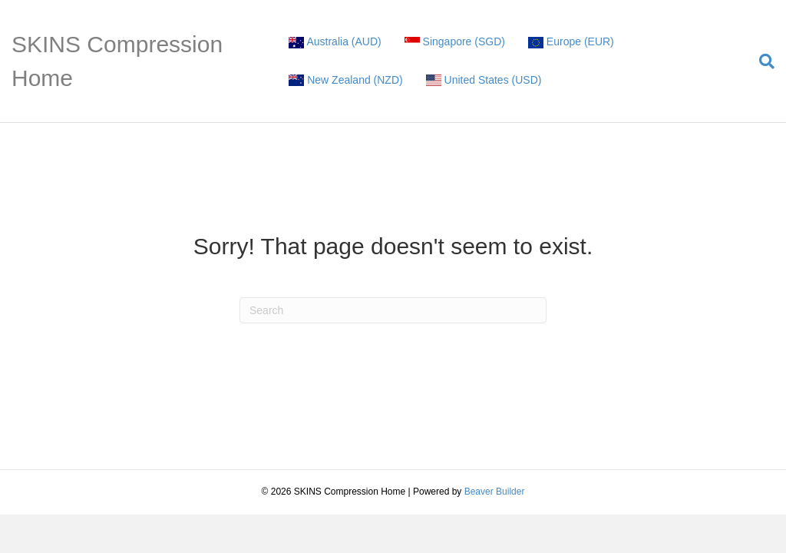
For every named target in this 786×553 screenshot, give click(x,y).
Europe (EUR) (571, 41)
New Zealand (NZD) (345, 80)
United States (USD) (484, 80)
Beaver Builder (494, 491)
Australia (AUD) (335, 41)
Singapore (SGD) (455, 41)
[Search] (761, 61)
